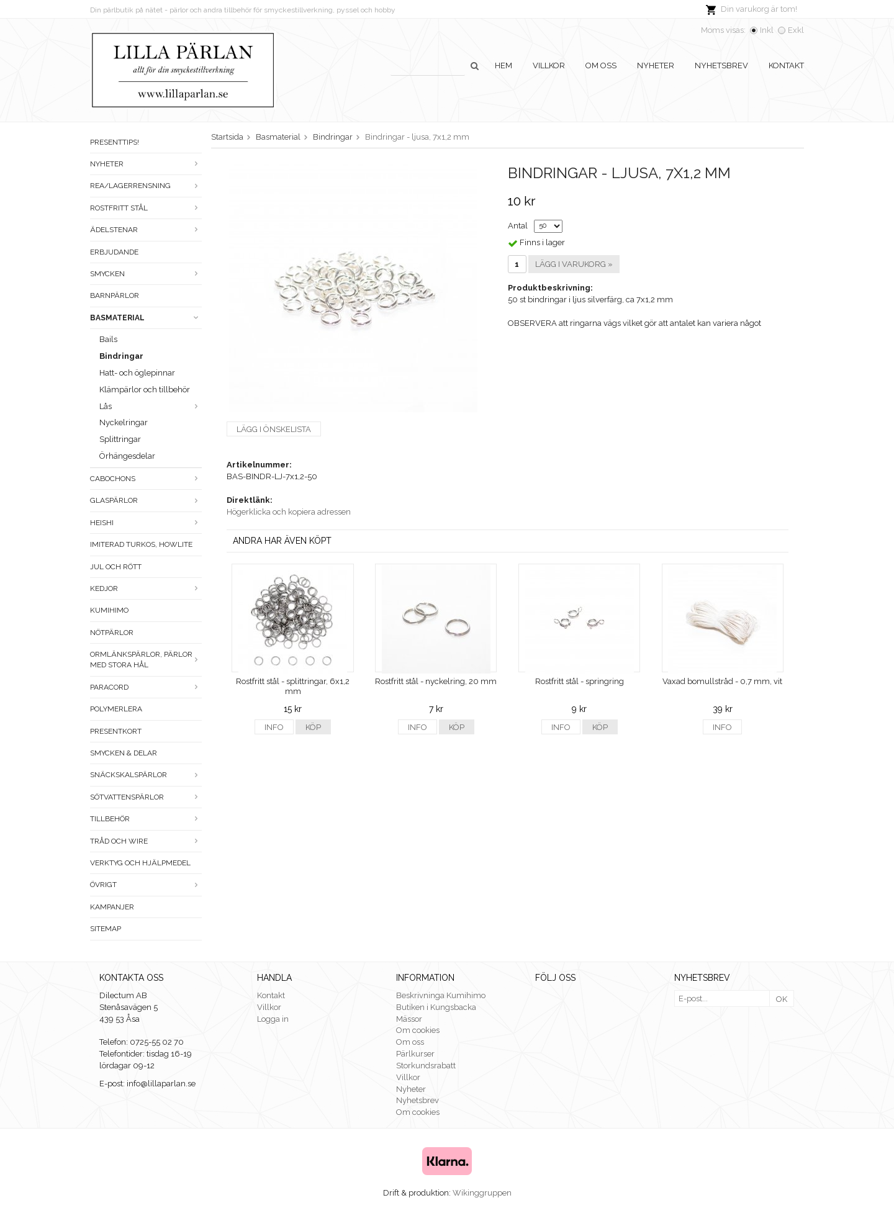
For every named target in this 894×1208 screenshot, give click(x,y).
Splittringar (120, 439)
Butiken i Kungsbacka (436, 1007)
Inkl (767, 30)
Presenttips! (114, 142)
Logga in (273, 1019)
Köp (313, 727)
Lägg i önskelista (274, 429)
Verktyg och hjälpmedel (140, 863)
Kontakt (786, 65)
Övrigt (146, 884)
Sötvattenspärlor (146, 797)
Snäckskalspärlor (146, 774)
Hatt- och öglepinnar (137, 372)
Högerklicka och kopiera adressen (289, 511)
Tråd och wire (146, 841)
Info (274, 727)
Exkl (796, 30)
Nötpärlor (111, 632)
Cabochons (146, 478)
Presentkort (116, 731)
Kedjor (146, 588)
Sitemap (105, 928)
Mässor (409, 1019)
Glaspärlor (146, 500)
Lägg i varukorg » (574, 264)
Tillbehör (146, 818)
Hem (503, 65)
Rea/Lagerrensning (146, 185)
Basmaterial (146, 317)
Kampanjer (112, 907)
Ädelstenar (146, 229)
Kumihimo (109, 610)
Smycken (146, 273)
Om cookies (418, 1030)
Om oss (600, 65)
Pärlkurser (415, 1053)
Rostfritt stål (146, 208)
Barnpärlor (114, 295)
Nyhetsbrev (721, 65)
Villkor (549, 65)
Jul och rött (116, 566)
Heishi (146, 522)
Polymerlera (116, 709)
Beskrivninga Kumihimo (440, 995)
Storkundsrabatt (426, 1065)
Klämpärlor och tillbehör (144, 389)
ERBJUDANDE (114, 252)
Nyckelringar (123, 422)
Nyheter (655, 65)
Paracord (146, 687)
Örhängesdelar (127, 456)
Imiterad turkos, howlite (141, 544)
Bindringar (121, 356)
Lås (150, 406)
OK (781, 999)
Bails (108, 339)
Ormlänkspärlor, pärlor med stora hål (146, 659)
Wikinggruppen (482, 1192)
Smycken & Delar (123, 753)
